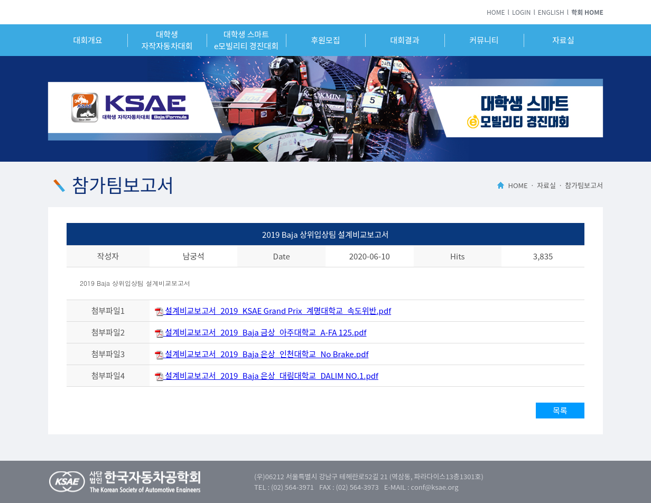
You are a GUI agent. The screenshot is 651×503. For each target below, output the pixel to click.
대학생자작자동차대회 (167, 40)
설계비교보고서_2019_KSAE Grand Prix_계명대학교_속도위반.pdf (273, 310)
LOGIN (521, 11)
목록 (560, 410)
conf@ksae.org (435, 487)
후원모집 (325, 39)
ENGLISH (551, 11)
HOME (496, 11)
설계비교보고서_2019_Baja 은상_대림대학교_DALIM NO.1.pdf (266, 375)
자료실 (563, 39)
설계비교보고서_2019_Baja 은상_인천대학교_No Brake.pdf (262, 353)
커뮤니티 (483, 39)
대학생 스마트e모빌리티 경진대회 (246, 40)
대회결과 (404, 39)
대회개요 (87, 39)
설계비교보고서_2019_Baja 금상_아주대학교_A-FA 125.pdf (261, 332)
